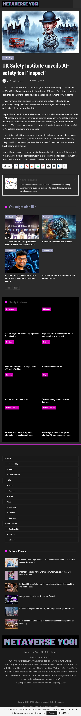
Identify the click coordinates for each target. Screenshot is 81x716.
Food (11, 486)
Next (16, 288)
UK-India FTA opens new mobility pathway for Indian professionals (46, 608)
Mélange (46, 309)
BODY (9, 480)
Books (11, 469)
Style (45, 375)
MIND (9, 458)
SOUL (9, 502)
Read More (64, 713)
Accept (52, 713)
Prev (8, 288)
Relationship (11, 309)
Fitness (9, 375)
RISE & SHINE (12, 524)
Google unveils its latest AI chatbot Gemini (37, 596)
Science (12, 513)
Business (9, 342)
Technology (8, 58)
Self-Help (12, 507)
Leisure (46, 342)
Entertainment (12, 408)
